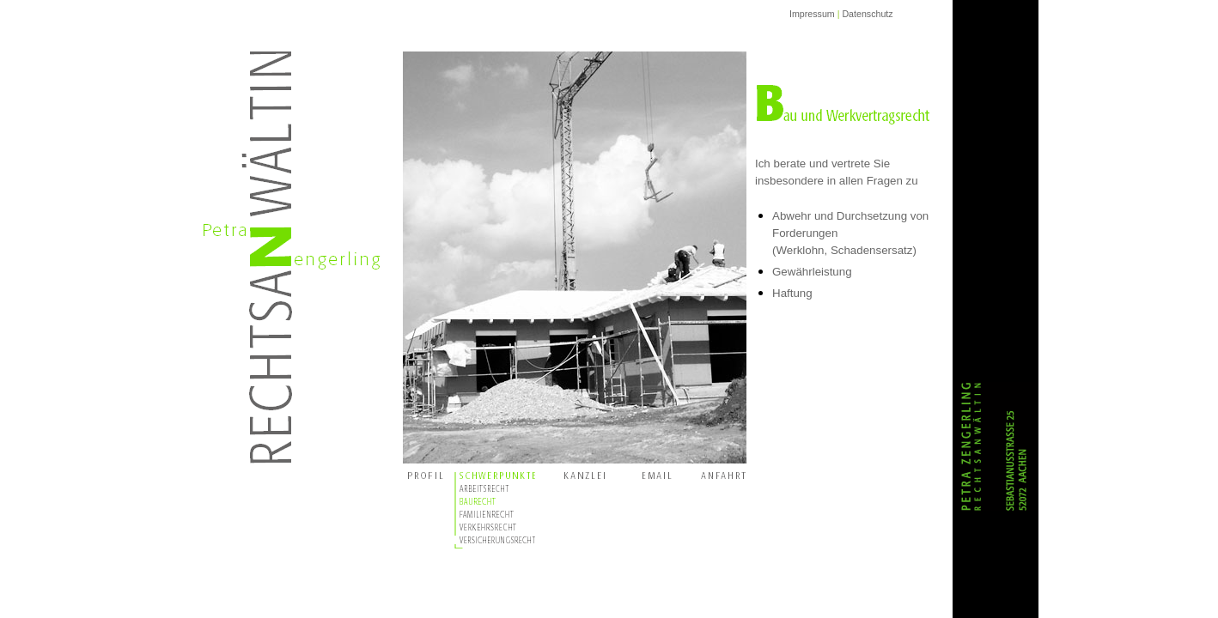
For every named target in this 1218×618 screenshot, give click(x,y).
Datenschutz (867, 14)
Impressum (812, 14)
